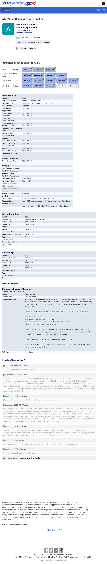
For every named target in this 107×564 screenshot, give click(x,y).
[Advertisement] (32, 480)
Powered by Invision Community (53, 560)
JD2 (6, 440)
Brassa (8, 375)
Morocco (28, 33)
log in (29, 42)
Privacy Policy (42, 557)
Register (20, 42)
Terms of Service (74, 557)
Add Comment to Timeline (30, 38)
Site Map (19, 557)
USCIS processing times (59, 517)
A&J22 (30, 30)
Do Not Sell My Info (57, 557)
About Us (88, 557)
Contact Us (29, 557)
